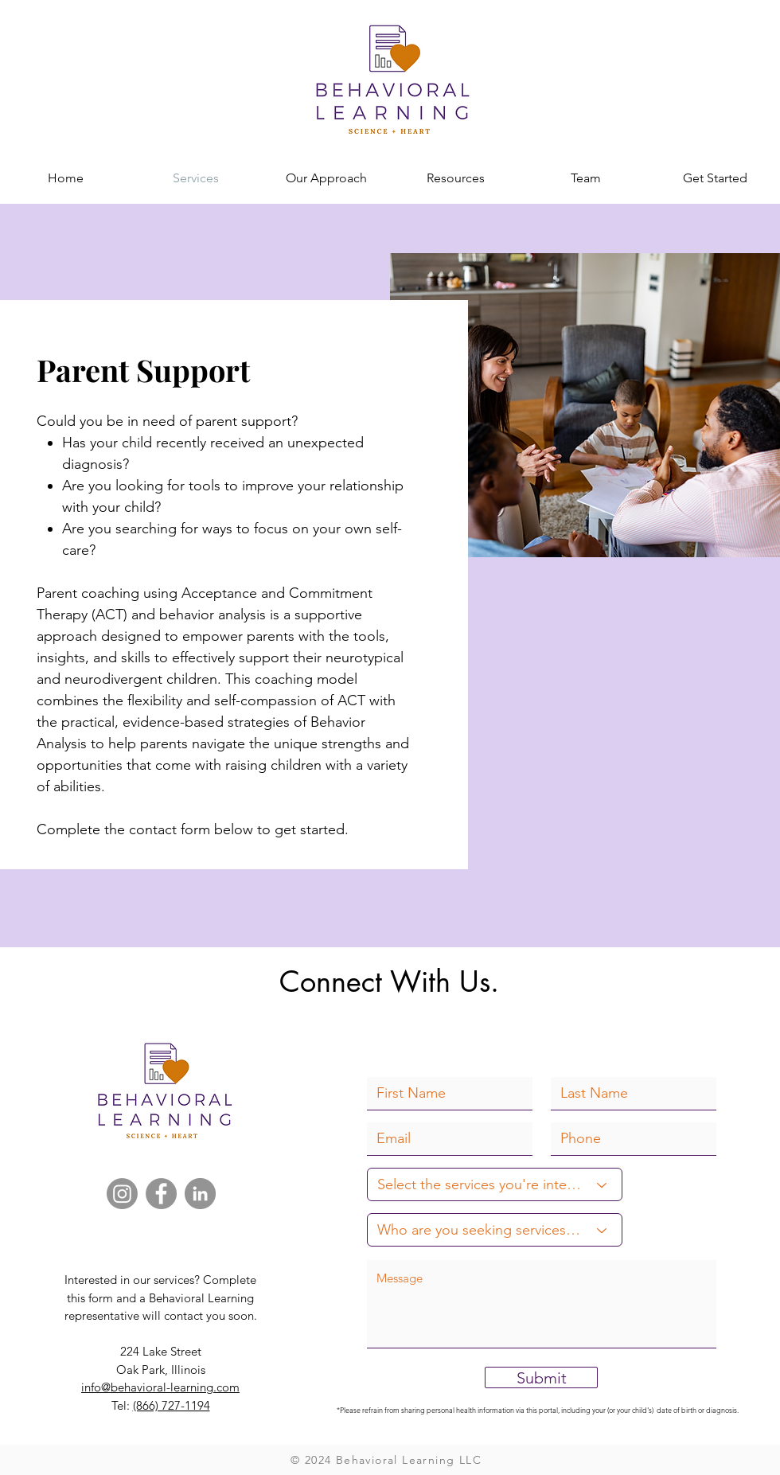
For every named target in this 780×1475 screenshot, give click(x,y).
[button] (456, 178)
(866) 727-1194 (171, 1405)
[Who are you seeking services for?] (494, 1230)
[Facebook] (161, 1193)
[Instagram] (122, 1193)
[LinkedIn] (200, 1193)
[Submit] (541, 1377)
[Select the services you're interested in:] (494, 1184)
